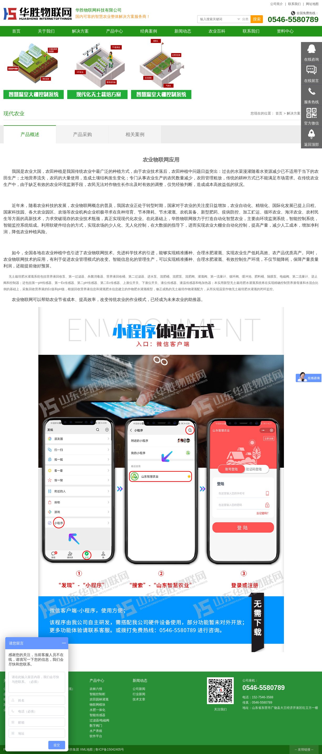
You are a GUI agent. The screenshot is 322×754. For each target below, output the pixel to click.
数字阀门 (96, 725)
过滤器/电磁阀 (99, 720)
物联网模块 (97, 704)
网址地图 (312, 4)
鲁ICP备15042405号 (109, 749)
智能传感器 (97, 715)
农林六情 (96, 689)
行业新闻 (139, 694)
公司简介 (276, 4)
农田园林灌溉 (99, 699)
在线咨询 (311, 59)
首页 (16, 31)
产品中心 (114, 31)
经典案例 (148, 31)
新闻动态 (182, 31)
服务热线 (311, 102)
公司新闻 (139, 689)
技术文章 (139, 699)
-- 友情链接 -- (304, 749)
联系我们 (294, 4)
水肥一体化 (97, 710)
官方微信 (311, 123)
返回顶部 (311, 144)
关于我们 (46, 31)
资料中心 (285, 31)
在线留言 (311, 81)
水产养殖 (96, 731)
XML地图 (86, 749)
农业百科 (217, 31)
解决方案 (80, 31)
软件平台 (96, 736)
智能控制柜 (97, 694)
